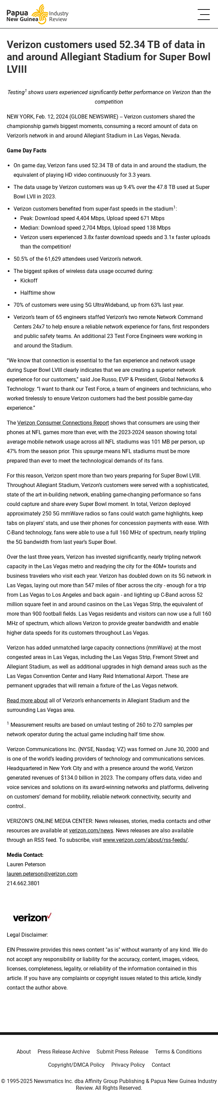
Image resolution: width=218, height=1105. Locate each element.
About (24, 1051)
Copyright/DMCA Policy (76, 1065)
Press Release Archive (64, 1051)
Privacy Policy (128, 1065)
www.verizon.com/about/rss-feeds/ (145, 840)
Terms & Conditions (178, 1051)
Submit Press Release (122, 1051)
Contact (161, 1065)
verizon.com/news (91, 830)
